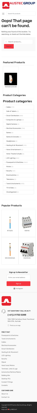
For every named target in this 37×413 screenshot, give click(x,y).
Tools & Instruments (11, 183)
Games (7, 132)
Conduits (4, 385)
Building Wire (5, 375)
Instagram (18, 288)
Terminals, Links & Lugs (9, 369)
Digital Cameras (10, 124)
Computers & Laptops (12, 120)
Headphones (9, 141)
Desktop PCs (5, 379)
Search (9, 46)
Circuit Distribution (11, 115)
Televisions (8, 179)
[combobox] (21, 14)
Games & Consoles (11, 137)
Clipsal (3, 362)
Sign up (18, 284)
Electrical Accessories (12, 128)
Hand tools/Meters (8, 365)
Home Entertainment (12, 149)
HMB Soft (14, 409)
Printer (7, 166)
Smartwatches (9, 175)
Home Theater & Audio (12, 154)
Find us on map (14, 325)
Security (7, 171)
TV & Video (8, 188)
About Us (4, 394)
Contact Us (5, 397)
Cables (7, 107)
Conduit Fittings (7, 382)
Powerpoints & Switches (13, 162)
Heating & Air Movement (13, 145)
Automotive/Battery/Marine (11, 372)
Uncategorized (9, 192)
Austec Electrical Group (19, 405)
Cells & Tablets (9, 111)
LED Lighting (9, 158)
